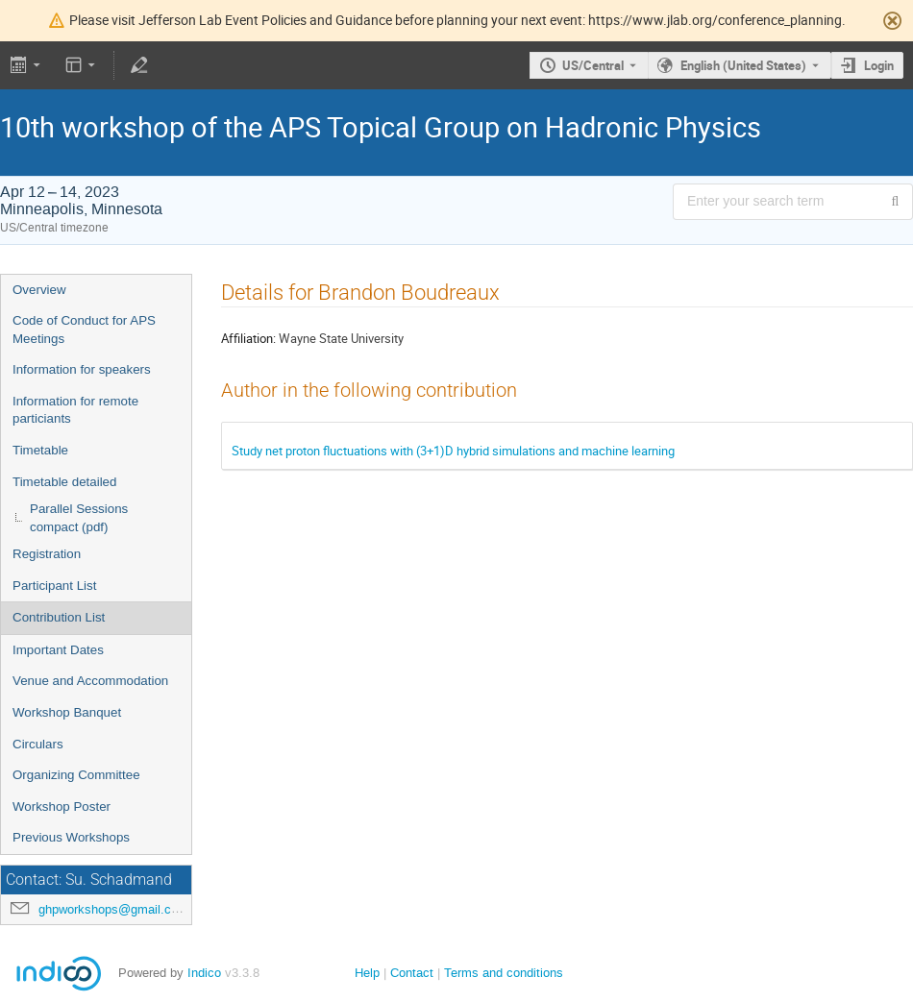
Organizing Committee (76, 775)
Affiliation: (248, 338)
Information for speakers (81, 369)
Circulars (37, 744)
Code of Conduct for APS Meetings (84, 329)
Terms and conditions (503, 973)
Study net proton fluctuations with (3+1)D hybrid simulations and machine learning (453, 450)
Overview (39, 289)
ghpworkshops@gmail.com (113, 909)
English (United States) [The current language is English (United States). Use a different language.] (743, 65)
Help (367, 973)
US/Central (593, 65)
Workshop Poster (61, 806)
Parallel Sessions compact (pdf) (79, 517)
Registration (46, 554)
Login (879, 65)
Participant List (54, 585)
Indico (204, 973)
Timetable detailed (64, 482)
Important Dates (58, 650)
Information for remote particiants (75, 410)
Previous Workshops (71, 837)
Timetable (40, 450)
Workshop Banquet (66, 712)
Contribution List (58, 617)
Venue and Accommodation (90, 680)
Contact (411, 973)
